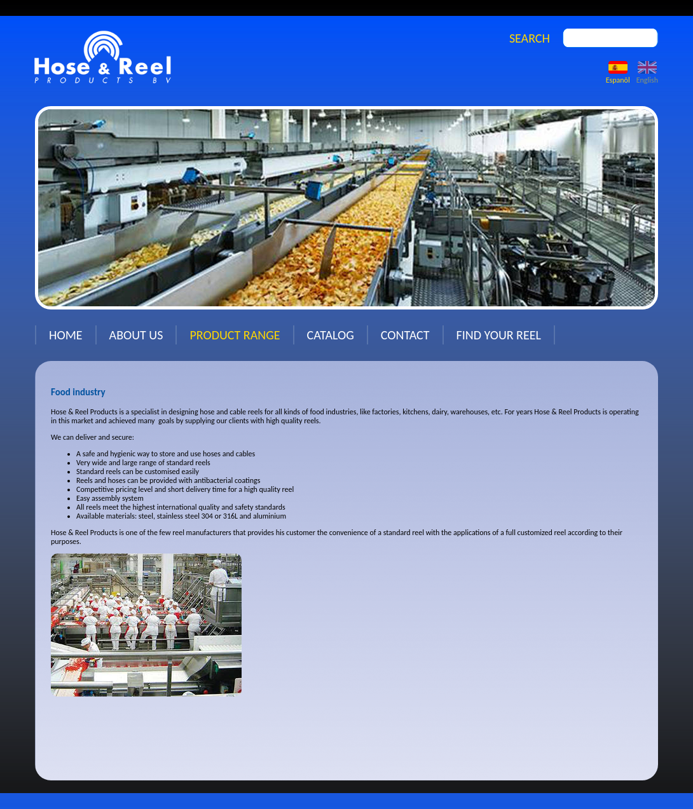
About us (136, 335)
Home (66, 335)
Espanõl (618, 76)
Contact (405, 335)
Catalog (330, 335)
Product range (234, 335)
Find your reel (498, 335)
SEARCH (529, 38)
